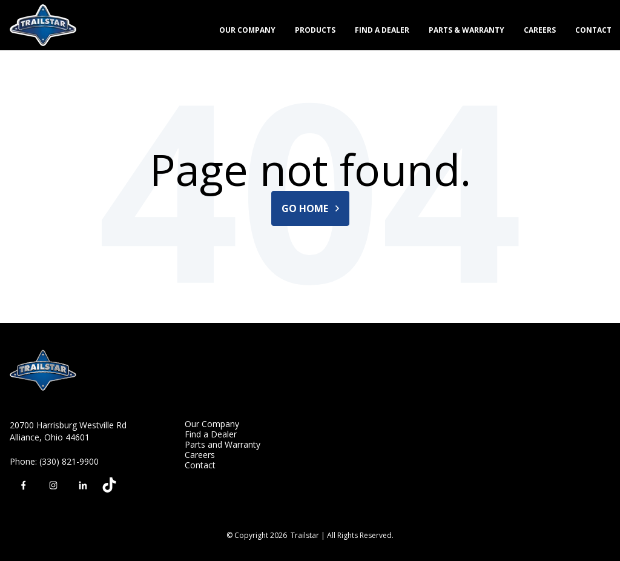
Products (315, 30)
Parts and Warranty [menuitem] (222, 444)
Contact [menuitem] (200, 465)
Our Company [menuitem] (212, 424)
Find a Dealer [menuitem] (211, 434)
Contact (593, 30)
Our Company (247, 30)
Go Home (310, 208)
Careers (540, 30)
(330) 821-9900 (69, 461)
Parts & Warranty (466, 30)
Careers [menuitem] (200, 454)
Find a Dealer (382, 30)
